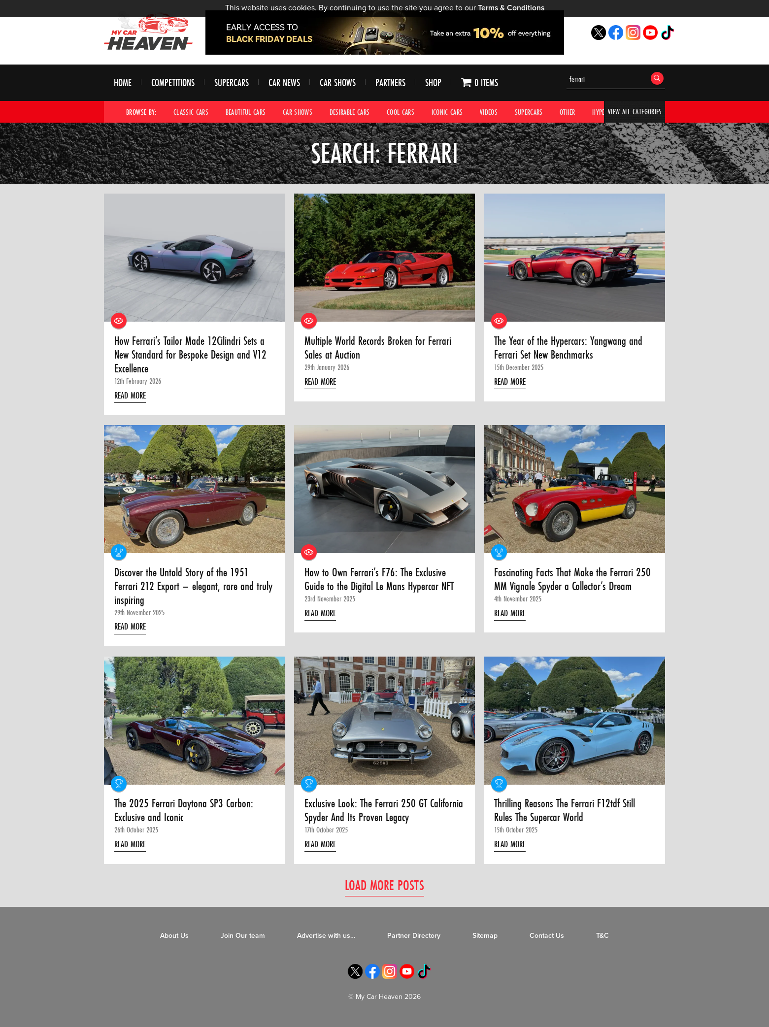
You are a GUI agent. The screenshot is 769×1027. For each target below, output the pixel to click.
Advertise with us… (326, 939)
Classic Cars (190, 111)
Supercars (231, 83)
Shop (433, 83)
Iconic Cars (447, 111)
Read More (132, 396)
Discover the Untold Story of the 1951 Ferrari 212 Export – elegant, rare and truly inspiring (194, 588)
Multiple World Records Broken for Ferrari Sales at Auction (380, 348)
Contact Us (547, 939)
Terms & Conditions (511, 7)
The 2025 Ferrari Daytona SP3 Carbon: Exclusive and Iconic (185, 813)
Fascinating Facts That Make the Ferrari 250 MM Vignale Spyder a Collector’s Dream (574, 581)
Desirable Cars (350, 111)
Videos (489, 111)
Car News (284, 83)
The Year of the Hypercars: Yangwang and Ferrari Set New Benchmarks (570, 348)
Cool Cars (400, 111)
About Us (174, 939)
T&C (602, 939)
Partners (390, 83)
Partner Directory (413, 939)
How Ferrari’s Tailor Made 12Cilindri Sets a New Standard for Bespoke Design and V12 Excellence (192, 355)
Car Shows (338, 83)
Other (568, 111)
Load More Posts (384, 888)
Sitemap (485, 939)
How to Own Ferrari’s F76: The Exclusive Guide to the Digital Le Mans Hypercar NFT (381, 581)
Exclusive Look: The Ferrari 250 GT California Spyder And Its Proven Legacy (376, 813)
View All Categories (635, 111)
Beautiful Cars (246, 111)
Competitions (173, 83)
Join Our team (243, 939)
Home (123, 83)
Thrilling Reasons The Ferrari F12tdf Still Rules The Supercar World (568, 813)
